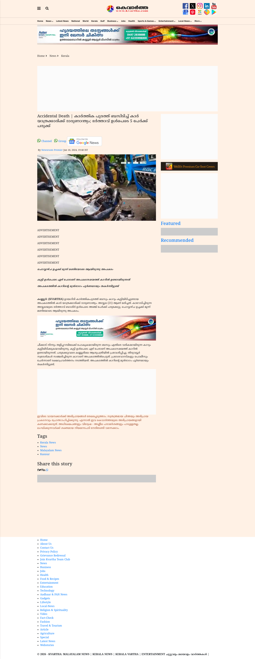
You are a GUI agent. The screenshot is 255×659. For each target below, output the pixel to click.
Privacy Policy (49, 551)
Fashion (45, 622)
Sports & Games (146, 21)
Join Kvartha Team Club (55, 559)
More (197, 21)
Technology (47, 590)
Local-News (184, 21)
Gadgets (45, 598)
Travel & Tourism (51, 626)
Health (131, 21)
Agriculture (47, 633)
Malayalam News (51, 450)
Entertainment (166, 21)
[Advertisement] (127, 88)
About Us (46, 544)
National (75, 21)
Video (43, 614)
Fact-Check (47, 618)
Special (44, 637)
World (85, 21)
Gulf (102, 21)
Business (111, 21)
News (48, 21)
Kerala (94, 21)
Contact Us (46, 548)
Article (44, 629)
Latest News (62, 21)
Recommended (177, 241)
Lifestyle (45, 602)
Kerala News (48, 442)
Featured (171, 224)
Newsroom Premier (52, 150)
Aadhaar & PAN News (53, 594)
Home (40, 21)
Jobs (123, 21)
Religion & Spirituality (54, 610)
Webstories (47, 645)
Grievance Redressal (53, 555)
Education (46, 587)
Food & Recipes (49, 579)
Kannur (45, 454)
